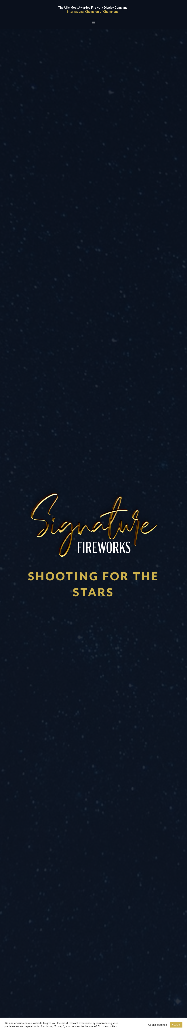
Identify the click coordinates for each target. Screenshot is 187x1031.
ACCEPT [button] (176, 1024)
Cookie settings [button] (157, 1024)
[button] (94, 22)
